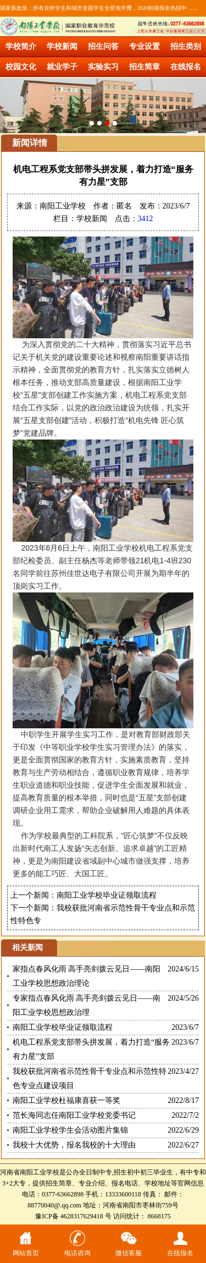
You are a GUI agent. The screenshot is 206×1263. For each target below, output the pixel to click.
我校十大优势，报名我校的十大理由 (74, 1145)
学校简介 (20, 46)
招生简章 (144, 67)
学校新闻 (62, 46)
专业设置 (144, 46)
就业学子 (62, 67)
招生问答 (103, 46)
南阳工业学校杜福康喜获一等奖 (66, 1100)
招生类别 (185, 46)
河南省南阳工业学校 (29, 1172)
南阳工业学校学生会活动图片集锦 (70, 1130)
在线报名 (185, 67)
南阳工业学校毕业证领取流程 (107, 895)
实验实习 (103, 67)
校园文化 (20, 67)
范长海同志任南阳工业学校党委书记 (74, 1115)
